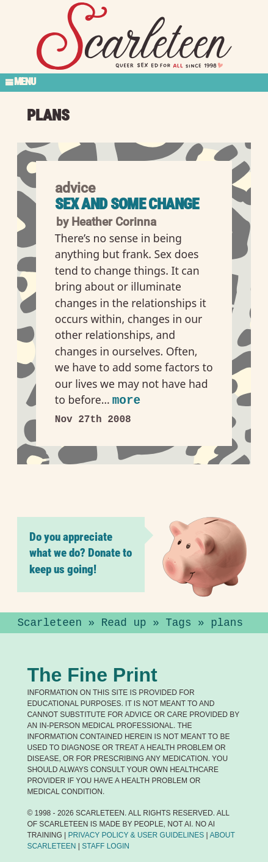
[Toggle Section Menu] (134, 82)
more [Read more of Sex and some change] (126, 400)
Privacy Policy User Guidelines (136, 835)
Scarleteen (49, 622)
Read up (124, 622)
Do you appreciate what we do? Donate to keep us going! (80, 552)
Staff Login (105, 846)
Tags (178, 622)
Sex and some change (127, 204)
